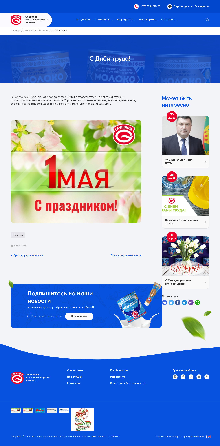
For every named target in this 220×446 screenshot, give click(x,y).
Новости (18, 235)
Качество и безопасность (127, 383)
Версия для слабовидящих (188, 6)
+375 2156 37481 (147, 6)
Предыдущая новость (28, 255)
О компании (102, 19)
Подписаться (79, 316)
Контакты (167, 19)
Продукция (83, 19)
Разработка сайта (180, 437)
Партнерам (147, 19)
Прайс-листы (119, 370)
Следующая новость (125, 255)
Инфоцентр (124, 19)
